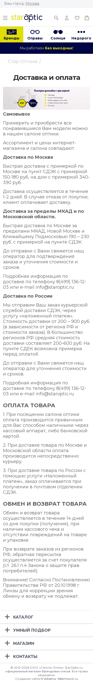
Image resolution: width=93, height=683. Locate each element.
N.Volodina (48, 679)
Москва (32, 3)
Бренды (11, 38)
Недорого (81, 38)
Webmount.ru (67, 679)
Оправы (35, 38)
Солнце (58, 38)
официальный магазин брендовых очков (37, 671)
